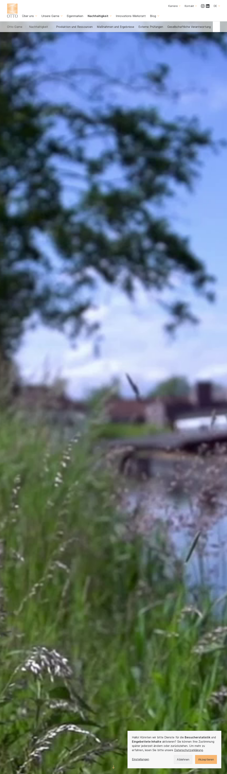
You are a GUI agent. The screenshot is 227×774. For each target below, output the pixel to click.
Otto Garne (14, 27)
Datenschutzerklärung (188, 750)
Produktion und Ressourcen (74, 27)
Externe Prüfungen (150, 27)
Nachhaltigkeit (38, 27)
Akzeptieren (206, 759)
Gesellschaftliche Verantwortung (189, 27)
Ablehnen (183, 759)
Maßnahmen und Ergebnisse (115, 27)
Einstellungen (140, 759)
